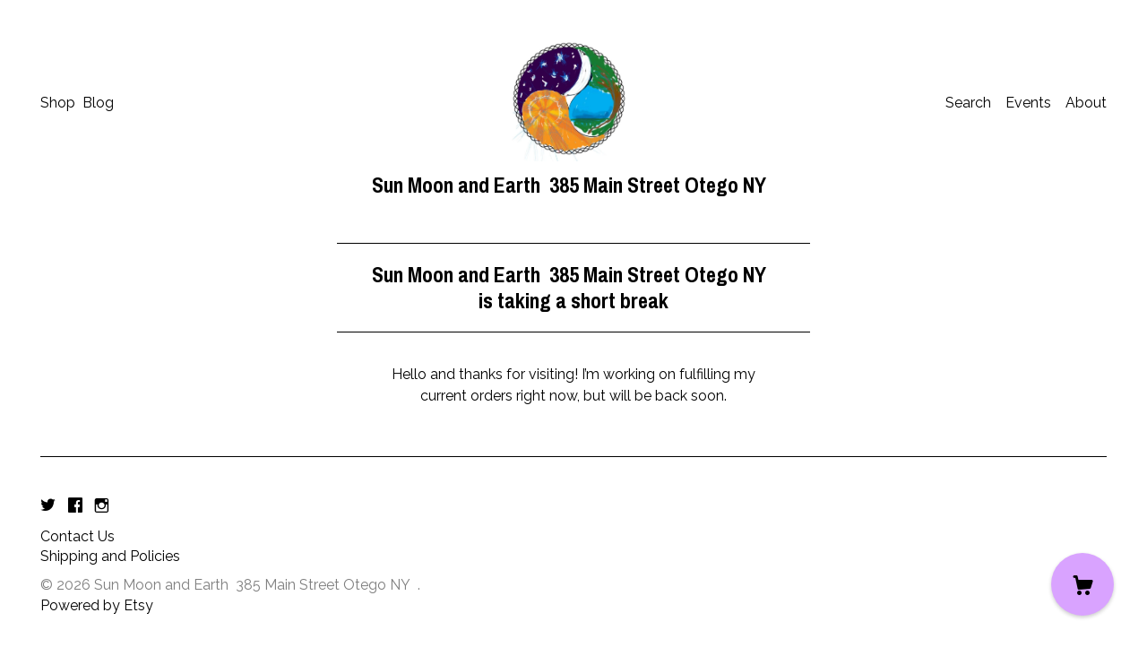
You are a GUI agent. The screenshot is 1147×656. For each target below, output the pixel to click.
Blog (98, 102)
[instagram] (101, 506)
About (1086, 102)
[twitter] (48, 506)
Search (968, 102)
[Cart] (1082, 584)
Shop (57, 102)
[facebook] (75, 506)
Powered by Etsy (96, 605)
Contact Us (77, 536)
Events (1028, 102)
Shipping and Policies (110, 556)
